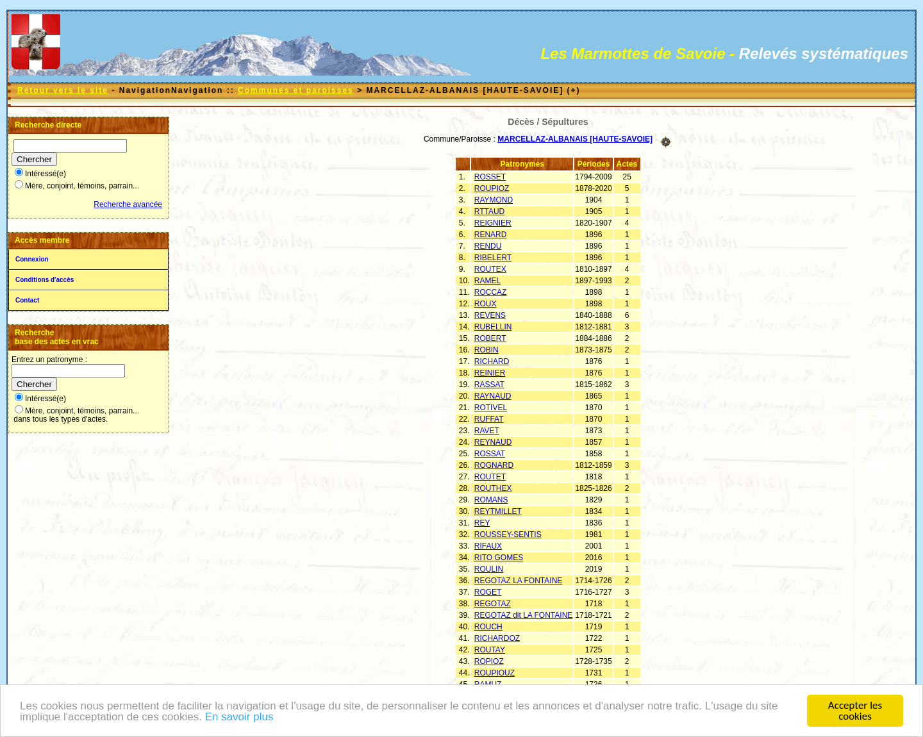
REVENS (490, 315)
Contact (27, 300)
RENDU (488, 246)
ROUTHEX (493, 488)
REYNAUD (493, 442)
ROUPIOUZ (494, 672)
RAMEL (487, 280)
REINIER (490, 373)
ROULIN (488, 569)
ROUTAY (489, 649)
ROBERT (490, 338)
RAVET (486, 430)
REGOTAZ (492, 603)
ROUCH (488, 626)
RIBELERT (492, 257)
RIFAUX (488, 546)
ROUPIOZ (492, 188)
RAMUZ (488, 684)
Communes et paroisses (296, 90)
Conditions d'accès (44, 279)
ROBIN (486, 349)
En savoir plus (239, 718)
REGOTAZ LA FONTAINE (518, 580)
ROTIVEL (490, 407)
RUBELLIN (493, 326)
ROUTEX (490, 269)
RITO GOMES (498, 557)
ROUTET (490, 476)
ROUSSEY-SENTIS (508, 534)
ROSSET (490, 176)
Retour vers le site (62, 90)
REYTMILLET (498, 511)
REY (482, 522)
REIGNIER (492, 223)
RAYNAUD (492, 396)
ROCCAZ (490, 292)
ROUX (485, 303)
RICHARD (492, 361)
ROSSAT (489, 453)
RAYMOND (493, 199)
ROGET (488, 592)
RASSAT (489, 384)
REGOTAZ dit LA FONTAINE (523, 615)
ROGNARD (493, 465)
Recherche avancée (128, 204)
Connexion (32, 259)
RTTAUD (489, 211)
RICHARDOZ (497, 638)
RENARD (490, 234)
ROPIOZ (489, 661)
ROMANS (491, 499)
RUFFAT (489, 419)
